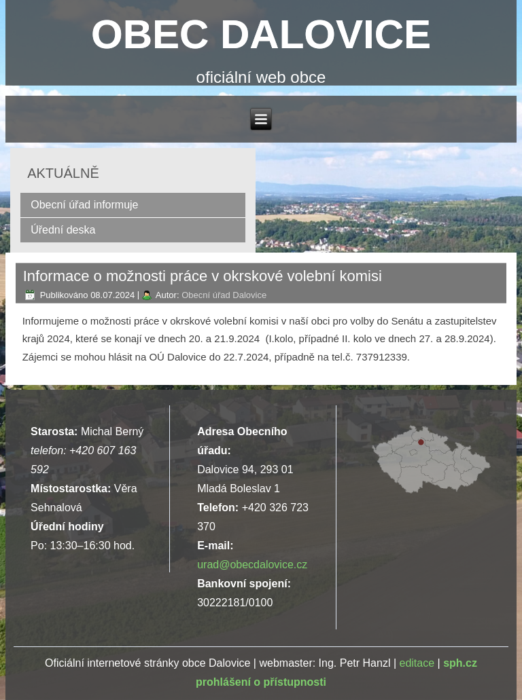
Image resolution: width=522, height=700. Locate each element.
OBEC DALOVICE (261, 34)
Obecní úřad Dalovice (223, 295)
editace (416, 663)
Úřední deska (63, 230)
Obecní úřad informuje (84, 204)
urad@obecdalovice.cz (252, 564)
